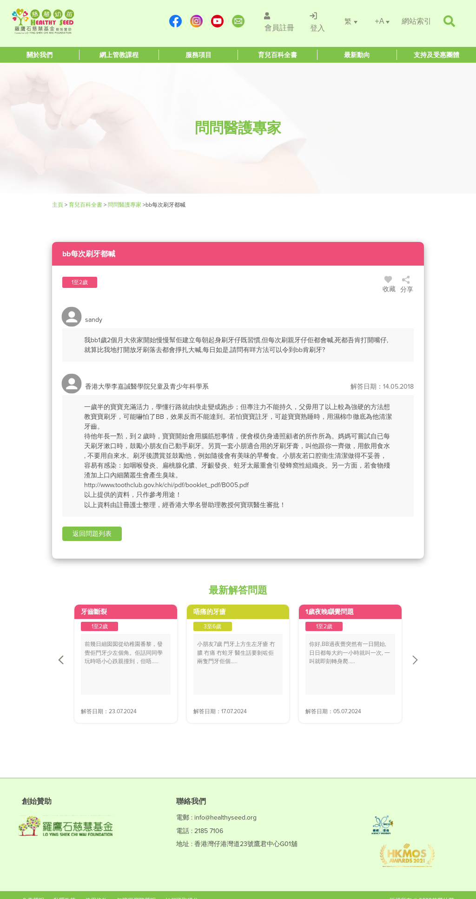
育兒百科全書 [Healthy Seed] (85, 205)
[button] (92, 534)
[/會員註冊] (277, 21)
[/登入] (316, 21)
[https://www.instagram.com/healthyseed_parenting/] (195, 21)
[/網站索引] (416, 21)
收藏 (389, 285)
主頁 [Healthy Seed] (58, 205)
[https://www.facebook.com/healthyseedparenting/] (175, 21)
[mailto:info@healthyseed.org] (237, 21)
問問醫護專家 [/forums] (124, 205)
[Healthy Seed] (67, 21)
